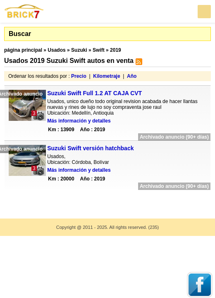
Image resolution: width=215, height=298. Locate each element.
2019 (115, 50)
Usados (56, 50)
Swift (99, 50)
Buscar (20, 33)
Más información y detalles (78, 121)
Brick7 (24, 11)
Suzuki (79, 50)
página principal (23, 50)
